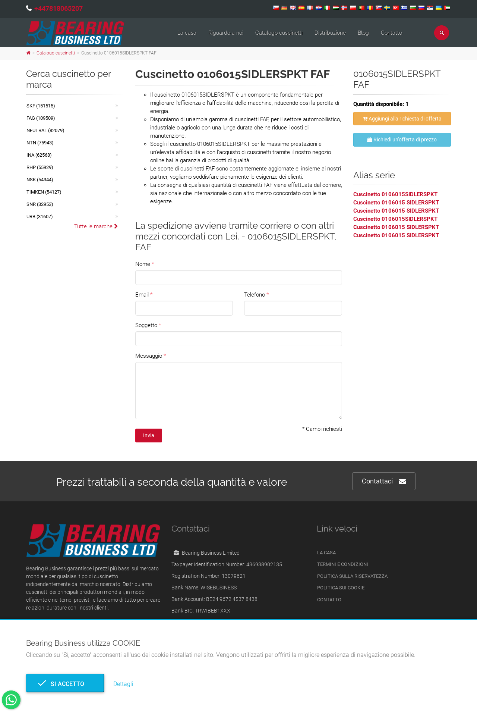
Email (142, 294)
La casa (186, 33)
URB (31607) (39, 216)
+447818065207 (58, 8)
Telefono (254, 294)
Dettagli (123, 683)
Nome (142, 264)
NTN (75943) (40, 142)
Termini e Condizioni (342, 564)
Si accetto (65, 683)
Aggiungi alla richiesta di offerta (402, 119)
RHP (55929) (39, 167)
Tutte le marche (96, 226)
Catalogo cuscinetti (279, 33)
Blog (363, 33)
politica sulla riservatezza (352, 576)
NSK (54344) (39, 179)
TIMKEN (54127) (43, 192)
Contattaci (384, 481)
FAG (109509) (40, 118)
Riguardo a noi (225, 33)
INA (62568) (39, 155)
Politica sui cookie (340, 588)
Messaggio (148, 356)
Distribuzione (330, 33)
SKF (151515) (40, 106)
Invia (148, 435)
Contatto (391, 33)
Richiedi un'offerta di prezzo (402, 139)
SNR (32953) (39, 204)
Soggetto (146, 325)
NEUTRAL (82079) (45, 130)
